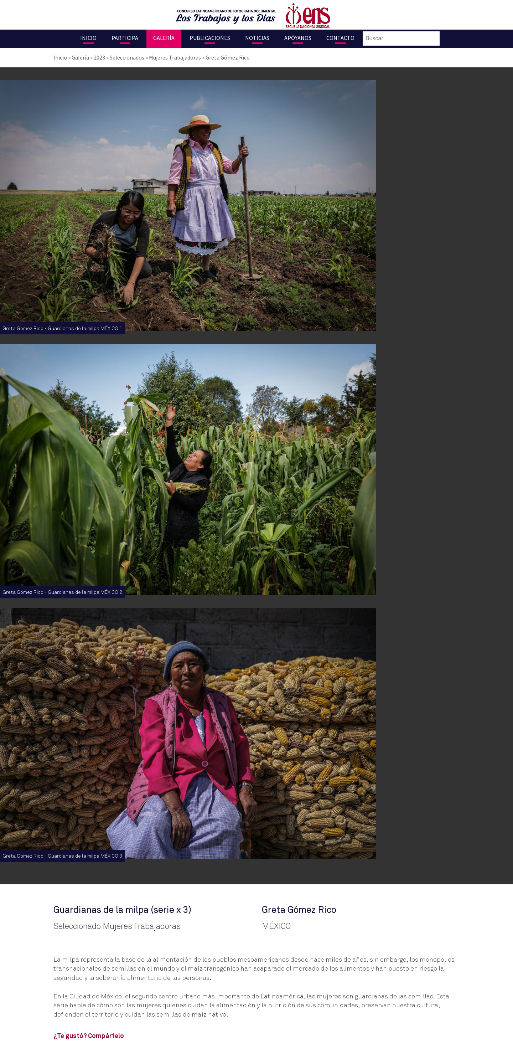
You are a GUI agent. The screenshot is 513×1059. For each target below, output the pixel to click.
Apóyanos (297, 37)
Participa (125, 37)
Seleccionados (127, 57)
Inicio (88, 37)
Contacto (340, 37)
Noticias (257, 37)
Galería (164, 37)
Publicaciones (210, 37)
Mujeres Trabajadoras (175, 57)
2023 (99, 57)
